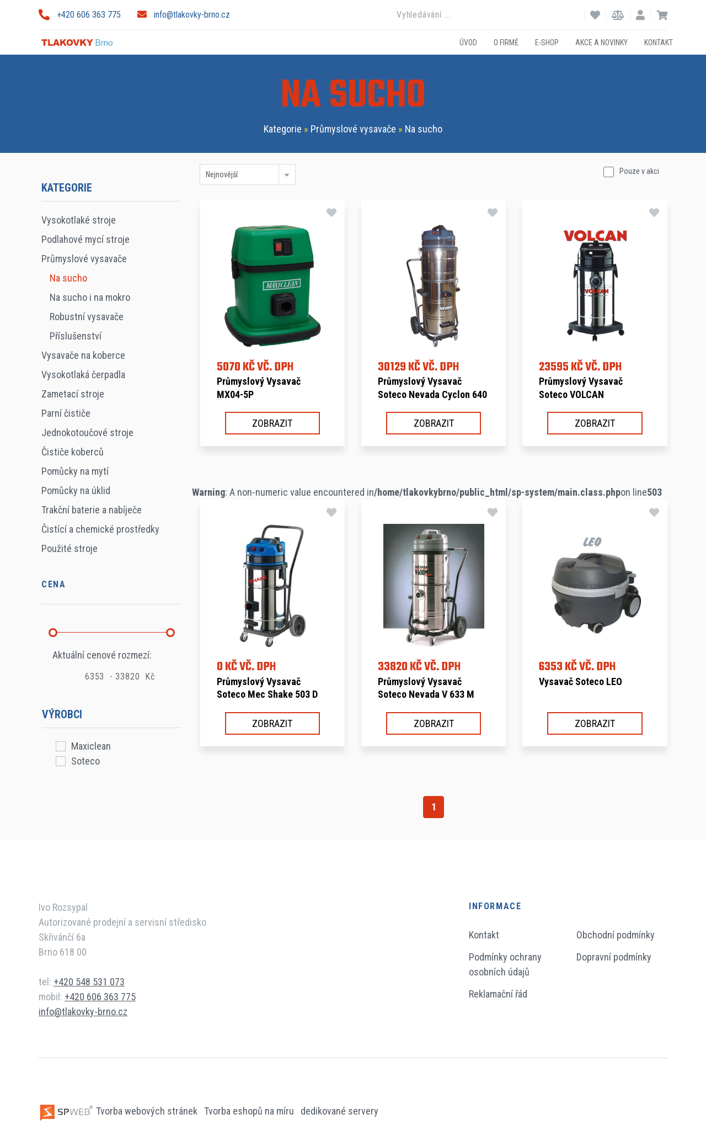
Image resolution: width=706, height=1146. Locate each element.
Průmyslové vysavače (353, 129)
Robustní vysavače (87, 316)
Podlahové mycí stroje (85, 239)
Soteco (85, 761)
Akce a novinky (601, 42)
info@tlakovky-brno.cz (183, 14)
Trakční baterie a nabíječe (91, 510)
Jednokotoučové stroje (87, 432)
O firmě (506, 42)
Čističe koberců (72, 452)
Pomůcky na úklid (75, 490)
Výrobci (62, 714)
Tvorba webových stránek (119, 1111)
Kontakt (658, 42)
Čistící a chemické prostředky (100, 529)
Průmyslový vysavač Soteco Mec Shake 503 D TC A (267, 694)
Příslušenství (75, 336)
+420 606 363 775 (80, 14)
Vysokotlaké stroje (78, 220)
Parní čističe (65, 413)
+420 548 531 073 (89, 982)
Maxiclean (91, 746)
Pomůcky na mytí (75, 471)
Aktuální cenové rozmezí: (102, 655)
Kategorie (283, 129)
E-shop (547, 42)
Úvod (468, 42)
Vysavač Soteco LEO (580, 681)
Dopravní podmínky (613, 957)
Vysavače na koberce (83, 355)
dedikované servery (339, 1111)
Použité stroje (69, 548)
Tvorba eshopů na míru (250, 1111)
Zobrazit (272, 423)
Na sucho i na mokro (90, 297)
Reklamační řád (498, 994)
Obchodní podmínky (615, 935)
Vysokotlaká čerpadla (83, 374)
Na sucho (423, 129)
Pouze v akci (639, 171)
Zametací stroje (72, 394)
